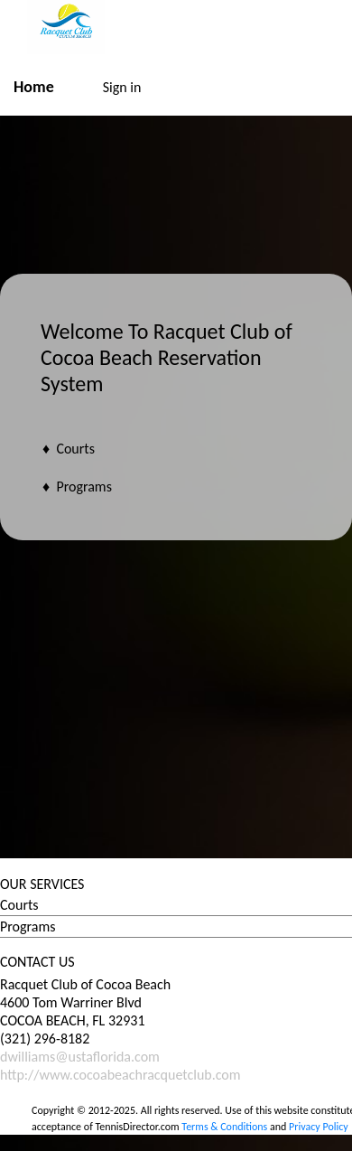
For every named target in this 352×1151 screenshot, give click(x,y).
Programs (28, 926)
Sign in (122, 87)
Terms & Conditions (224, 1126)
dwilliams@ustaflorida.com (80, 1056)
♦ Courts (68, 448)
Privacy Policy (318, 1126)
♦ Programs (77, 486)
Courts (19, 904)
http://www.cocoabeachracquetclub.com (120, 1074)
